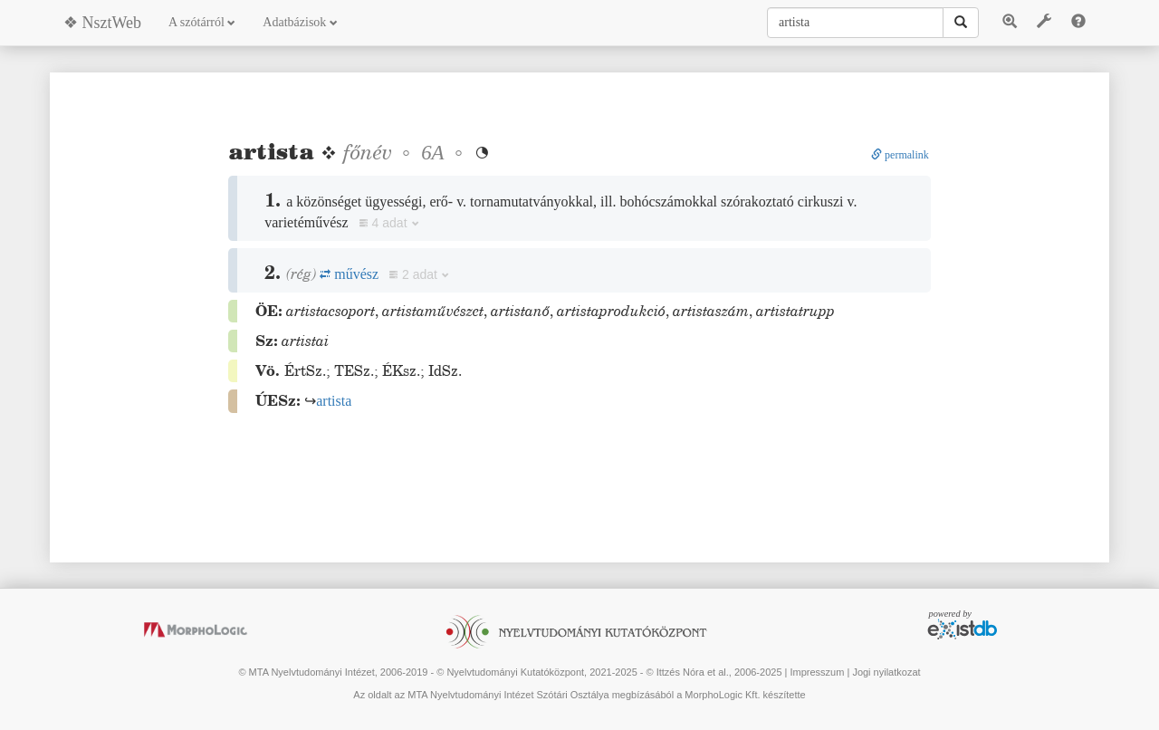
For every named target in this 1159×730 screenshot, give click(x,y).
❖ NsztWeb (102, 23)
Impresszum (817, 672)
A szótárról (201, 22)
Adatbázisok (300, 22)
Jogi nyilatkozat (886, 672)
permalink (900, 155)
